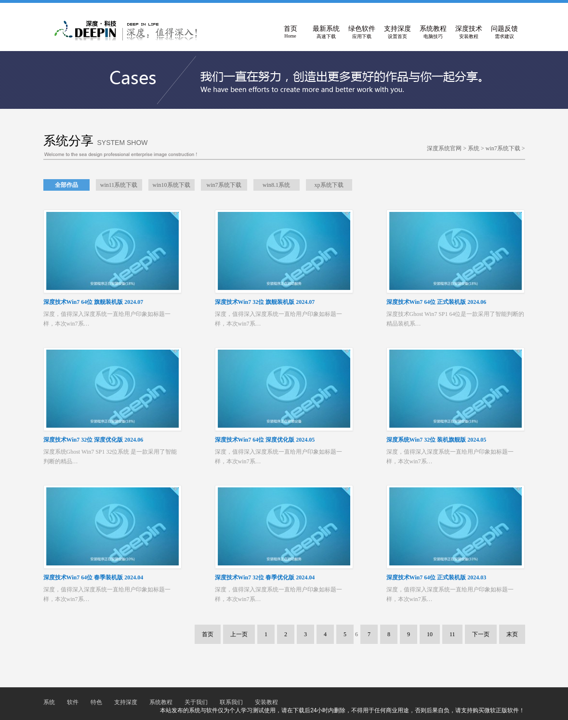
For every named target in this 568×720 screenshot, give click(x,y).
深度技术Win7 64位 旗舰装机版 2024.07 (93, 302)
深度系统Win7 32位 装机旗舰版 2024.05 (436, 439)
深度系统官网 (444, 148)
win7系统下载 (503, 148)
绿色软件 (362, 32)
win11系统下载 (119, 185)
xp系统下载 (329, 185)
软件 (73, 702)
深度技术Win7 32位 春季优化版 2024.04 (265, 577)
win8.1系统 (276, 185)
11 (452, 634)
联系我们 (231, 702)
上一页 (239, 634)
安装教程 (266, 702)
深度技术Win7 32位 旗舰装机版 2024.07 (265, 302)
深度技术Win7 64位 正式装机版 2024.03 (436, 577)
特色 (96, 702)
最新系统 (326, 32)
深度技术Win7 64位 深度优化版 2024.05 (265, 439)
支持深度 (397, 32)
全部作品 (66, 185)
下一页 (480, 634)
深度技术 (469, 32)
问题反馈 (504, 32)
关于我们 (196, 702)
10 (430, 634)
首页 (290, 32)
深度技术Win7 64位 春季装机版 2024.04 (93, 577)
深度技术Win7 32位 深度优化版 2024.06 (93, 439)
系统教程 (433, 32)
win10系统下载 (171, 185)
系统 (473, 148)
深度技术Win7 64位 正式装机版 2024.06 (436, 302)
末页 (512, 634)
